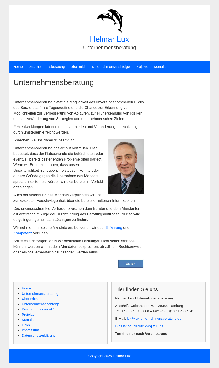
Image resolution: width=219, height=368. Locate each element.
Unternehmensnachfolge (111, 67)
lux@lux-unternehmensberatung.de (154, 318)
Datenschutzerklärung (39, 335)
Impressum (30, 330)
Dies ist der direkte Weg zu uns (139, 326)
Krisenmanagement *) (38, 309)
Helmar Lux (109, 39)
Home (18, 67)
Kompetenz (22, 233)
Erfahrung (114, 228)
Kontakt (160, 67)
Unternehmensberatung (46, 67)
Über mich (78, 67)
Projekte (141, 67)
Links (26, 325)
